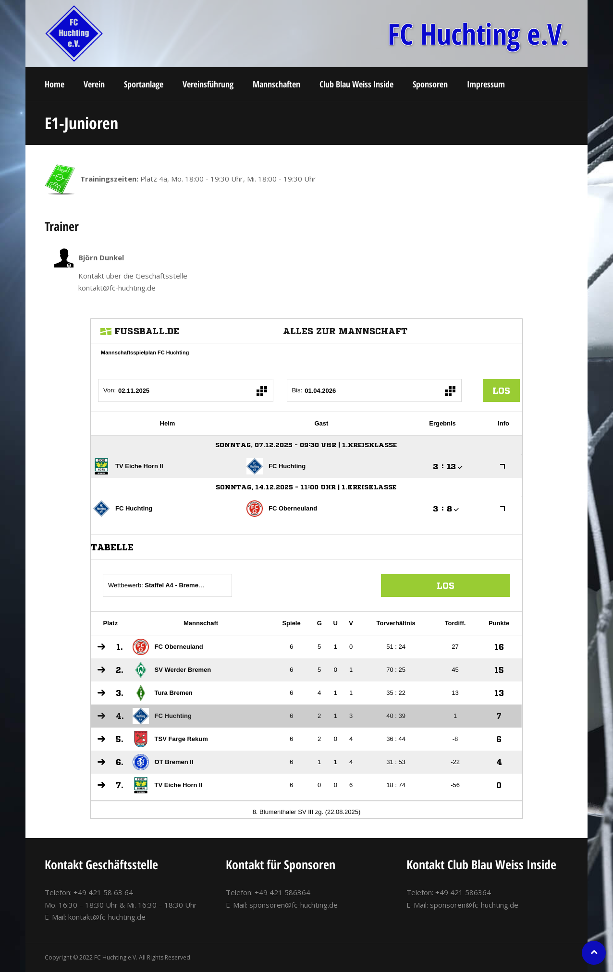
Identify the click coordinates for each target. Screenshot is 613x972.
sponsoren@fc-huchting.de (293, 905)
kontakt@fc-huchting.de (107, 917)
